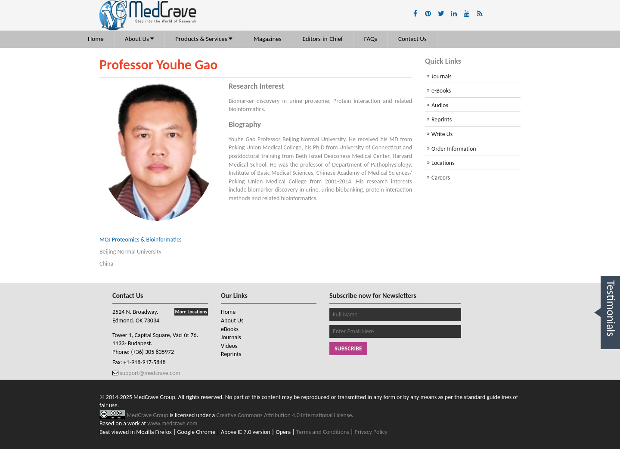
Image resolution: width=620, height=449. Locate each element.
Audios (439, 105)
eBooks (230, 329)
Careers (440, 177)
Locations (443, 163)
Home (96, 39)
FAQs (370, 39)
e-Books (441, 90)
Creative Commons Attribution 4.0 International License (284, 415)
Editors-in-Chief (323, 39)
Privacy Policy (371, 432)
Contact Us (412, 39)
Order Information (453, 148)
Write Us (442, 134)
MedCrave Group (148, 415)
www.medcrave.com (172, 423)
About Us (140, 39)
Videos (229, 346)
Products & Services (203, 39)
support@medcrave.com (149, 373)
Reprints (441, 119)
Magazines (268, 39)
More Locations (191, 312)
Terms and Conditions (322, 432)
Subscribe (348, 348)
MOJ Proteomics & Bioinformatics (140, 239)
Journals (441, 76)
